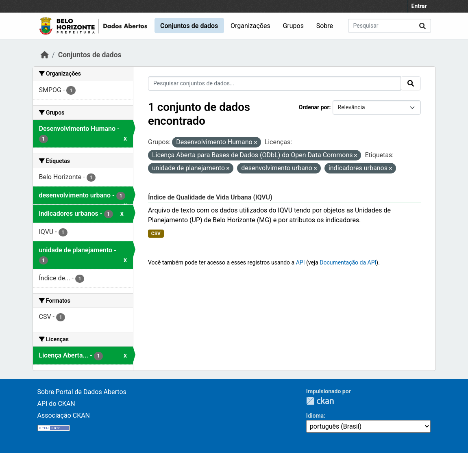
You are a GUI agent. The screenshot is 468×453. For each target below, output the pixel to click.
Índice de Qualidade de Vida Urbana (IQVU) (210, 197)
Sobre (324, 26)
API (300, 262)
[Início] (45, 55)
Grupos (293, 26)
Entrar (419, 6)
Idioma (315, 415)
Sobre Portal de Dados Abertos (81, 392)
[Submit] (422, 26)
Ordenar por (314, 107)
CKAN (320, 401)
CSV (156, 233)
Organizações (250, 26)
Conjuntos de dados (189, 26)
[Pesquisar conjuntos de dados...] (389, 26)
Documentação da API (348, 262)
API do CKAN (56, 403)
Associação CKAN (63, 415)
